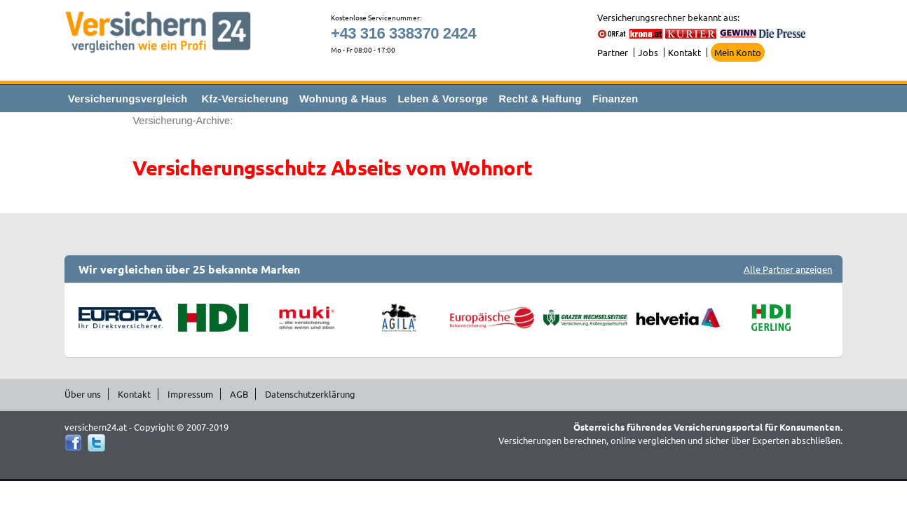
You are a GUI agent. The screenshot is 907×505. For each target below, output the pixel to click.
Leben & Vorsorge (442, 99)
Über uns (82, 394)
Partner (612, 52)
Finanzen (615, 99)
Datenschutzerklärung (310, 394)
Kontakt (684, 52)
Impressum (190, 394)
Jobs (648, 52)
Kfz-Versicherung (245, 99)
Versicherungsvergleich (127, 99)
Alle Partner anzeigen (788, 269)
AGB (239, 394)
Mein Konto (737, 52)
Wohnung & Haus (343, 99)
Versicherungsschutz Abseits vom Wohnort (332, 167)
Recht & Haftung (539, 99)
